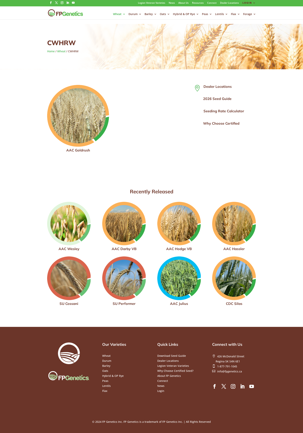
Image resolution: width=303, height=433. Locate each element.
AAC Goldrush (78, 150)
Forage (247, 14)
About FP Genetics (169, 376)
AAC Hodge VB (179, 249)
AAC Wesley (69, 249)
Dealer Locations (229, 3)
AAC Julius (179, 303)
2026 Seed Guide (217, 98)
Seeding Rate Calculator (223, 111)
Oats (163, 14)
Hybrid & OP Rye (184, 14)
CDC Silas (234, 303)
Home (51, 51)
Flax (233, 14)
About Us (183, 3)
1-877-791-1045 (227, 366)
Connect (212, 3)
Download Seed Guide (171, 356)
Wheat (117, 14)
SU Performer (124, 303)
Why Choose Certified (221, 123)
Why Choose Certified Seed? (175, 371)
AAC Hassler (234, 249)
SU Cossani (69, 303)
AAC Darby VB (124, 249)
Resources (198, 3)
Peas (205, 14)
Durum (133, 14)
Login (247, 3)
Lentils (219, 14)
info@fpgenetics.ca (229, 371)
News (172, 3)
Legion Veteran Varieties (151, 3)
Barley (149, 14)
